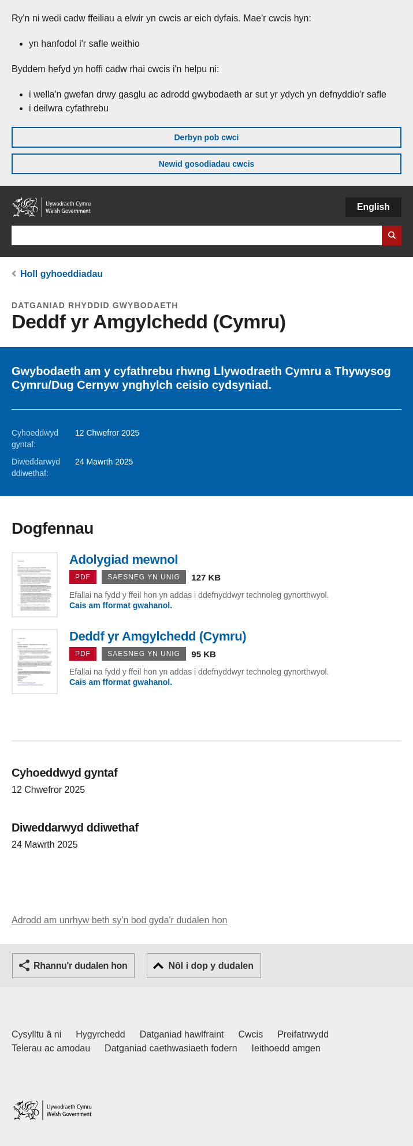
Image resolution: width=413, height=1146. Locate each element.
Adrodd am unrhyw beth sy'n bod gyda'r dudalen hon (119, 920)
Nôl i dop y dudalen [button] (211, 966)
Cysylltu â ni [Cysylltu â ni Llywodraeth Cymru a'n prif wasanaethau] (36, 1034)
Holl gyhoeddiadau (61, 274)
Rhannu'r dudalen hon (80, 966)
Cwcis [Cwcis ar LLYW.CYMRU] (251, 1034)
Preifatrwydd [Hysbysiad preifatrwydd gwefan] (303, 1034)
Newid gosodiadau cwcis (207, 163)
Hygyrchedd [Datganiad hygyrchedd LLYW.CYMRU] (100, 1034)
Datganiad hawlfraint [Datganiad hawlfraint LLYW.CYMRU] (182, 1034)
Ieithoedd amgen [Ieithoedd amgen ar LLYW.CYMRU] (286, 1048)
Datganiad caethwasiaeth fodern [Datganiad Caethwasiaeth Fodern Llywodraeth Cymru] (171, 1048)
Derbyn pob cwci (206, 137)
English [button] (373, 207)
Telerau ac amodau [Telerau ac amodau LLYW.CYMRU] (51, 1048)
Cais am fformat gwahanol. (120, 605)
